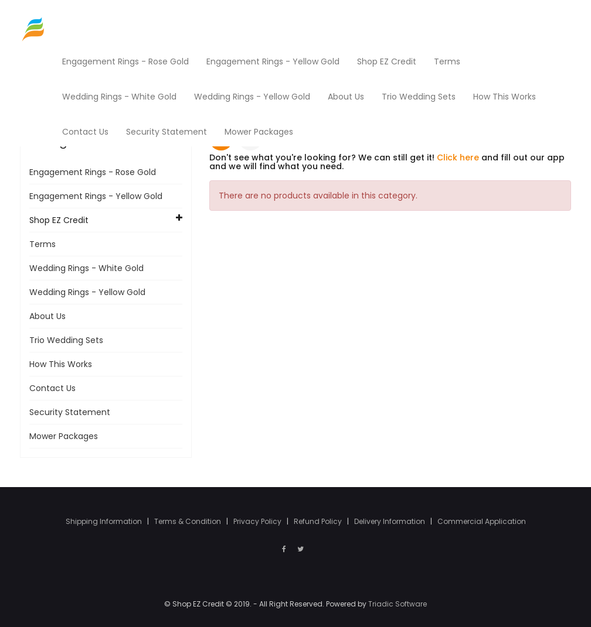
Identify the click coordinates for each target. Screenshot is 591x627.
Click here (458, 157)
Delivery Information (390, 521)
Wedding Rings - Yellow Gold (87, 292)
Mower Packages (63, 436)
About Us (47, 316)
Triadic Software (397, 604)
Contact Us (52, 388)
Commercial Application (481, 521)
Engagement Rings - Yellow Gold (95, 196)
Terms (42, 244)
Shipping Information (105, 521)
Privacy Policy (258, 521)
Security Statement (69, 412)
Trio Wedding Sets (66, 340)
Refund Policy (319, 521)
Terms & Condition (188, 521)
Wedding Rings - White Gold (86, 268)
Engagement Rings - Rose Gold (92, 172)
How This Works (60, 364)
